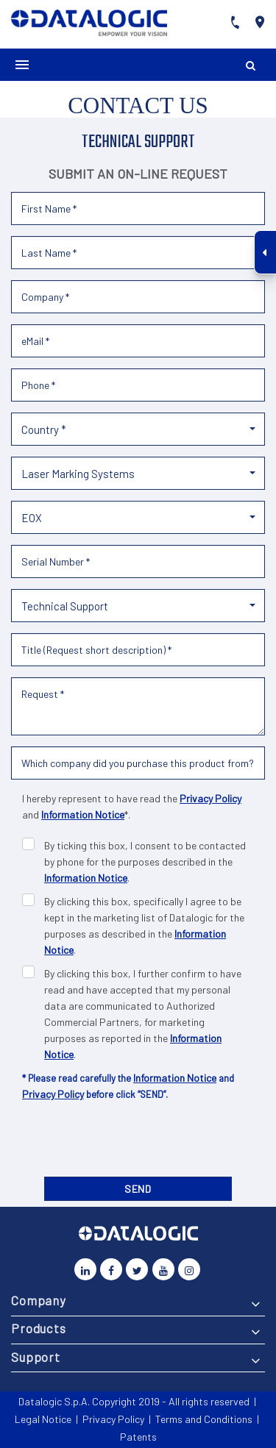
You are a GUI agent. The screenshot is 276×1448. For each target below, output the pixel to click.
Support (35, 1356)
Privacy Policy (210, 798)
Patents (138, 1436)
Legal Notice (43, 1419)
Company (38, 1300)
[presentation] (138, 1142)
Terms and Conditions (203, 1419)
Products (38, 1328)
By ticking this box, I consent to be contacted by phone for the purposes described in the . (145, 861)
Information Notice (82, 814)
